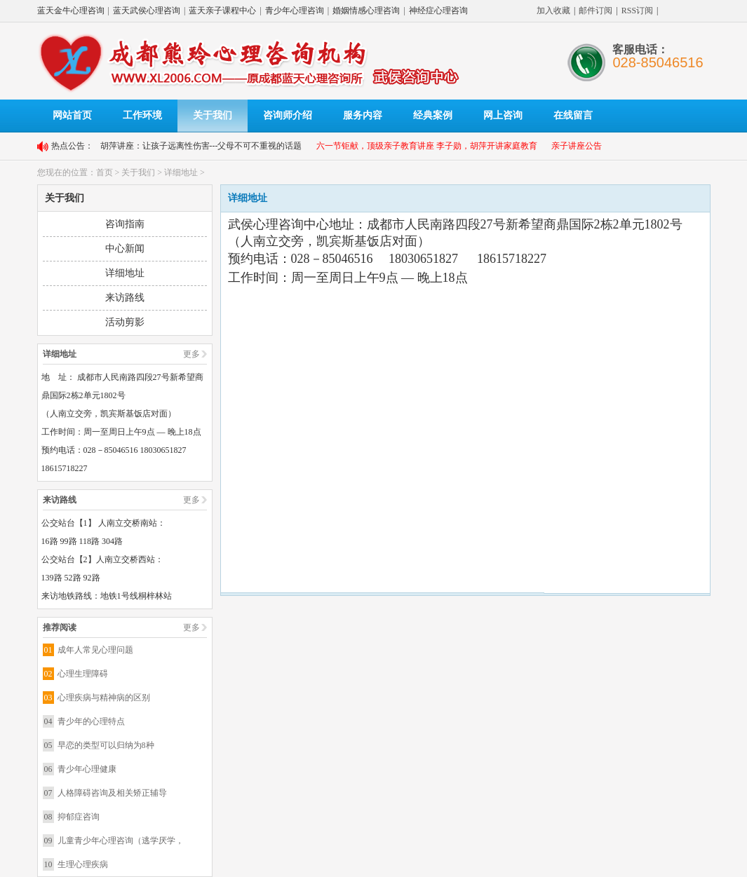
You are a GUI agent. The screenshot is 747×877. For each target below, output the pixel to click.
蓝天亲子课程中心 (222, 10)
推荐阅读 (59, 627)
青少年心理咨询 (294, 10)
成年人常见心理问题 (95, 650)
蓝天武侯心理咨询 (146, 10)
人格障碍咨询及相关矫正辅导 (112, 793)
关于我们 (212, 115)
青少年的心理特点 (91, 721)
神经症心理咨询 (438, 10)
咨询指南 (124, 224)
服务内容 (362, 115)
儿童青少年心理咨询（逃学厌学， (121, 840)
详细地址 (181, 172)
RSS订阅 (637, 10)
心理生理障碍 (83, 674)
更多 (191, 354)
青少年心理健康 (87, 769)
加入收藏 (553, 10)
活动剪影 (124, 322)
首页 (104, 172)
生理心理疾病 (83, 864)
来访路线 (124, 297)
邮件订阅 (595, 10)
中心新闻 (124, 248)
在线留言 (573, 115)
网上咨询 (503, 115)
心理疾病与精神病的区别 (104, 697)
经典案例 (432, 115)
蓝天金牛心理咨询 (71, 10)
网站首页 (72, 115)
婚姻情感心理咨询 (366, 10)
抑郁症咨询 (79, 817)
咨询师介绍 (287, 115)
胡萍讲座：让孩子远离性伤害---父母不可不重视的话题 (201, 146)
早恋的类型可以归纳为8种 (106, 745)
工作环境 (142, 115)
